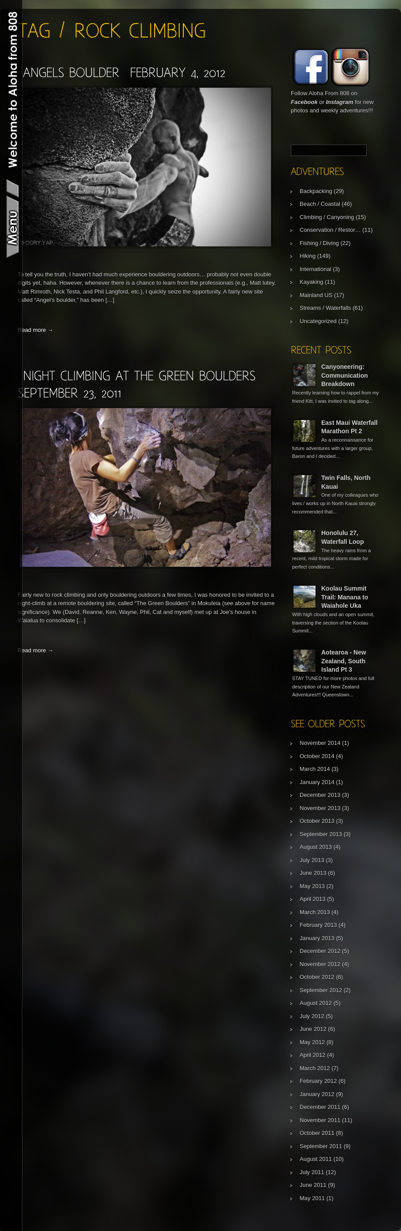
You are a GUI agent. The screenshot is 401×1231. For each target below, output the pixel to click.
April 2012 (313, 1055)
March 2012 (315, 1068)
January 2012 (317, 1094)
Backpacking (316, 191)
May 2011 (312, 1198)
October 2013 (317, 821)
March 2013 (315, 912)
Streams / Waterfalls (325, 308)
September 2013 (321, 834)
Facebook (304, 102)
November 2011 (320, 1120)
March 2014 (315, 769)
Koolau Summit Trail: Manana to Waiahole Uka (344, 597)
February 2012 (318, 1081)
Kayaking (311, 282)
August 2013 (316, 847)
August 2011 (316, 1159)
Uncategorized (318, 321)
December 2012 (320, 951)
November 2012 (320, 964)
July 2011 (312, 1172)
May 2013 (312, 886)
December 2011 (320, 1107)
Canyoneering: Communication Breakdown (344, 375)
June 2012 (313, 1029)
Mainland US (316, 295)
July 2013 (312, 860)
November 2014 (320, 743)
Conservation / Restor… (330, 230)
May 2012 (312, 1042)
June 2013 (313, 873)
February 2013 (318, 925)
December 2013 (320, 795)
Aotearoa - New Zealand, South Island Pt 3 (343, 661)
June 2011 (313, 1185)
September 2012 (321, 990)
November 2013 (320, 808)
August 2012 (316, 1003)
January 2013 (317, 938)
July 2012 (312, 1016)
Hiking (308, 256)
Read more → (35, 330)
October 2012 (317, 977)
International (315, 269)
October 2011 (317, 1133)
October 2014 (317, 756)
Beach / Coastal (320, 204)
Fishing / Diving (319, 243)
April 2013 (313, 899)
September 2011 (321, 1146)
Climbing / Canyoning (327, 217)
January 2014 (317, 782)
